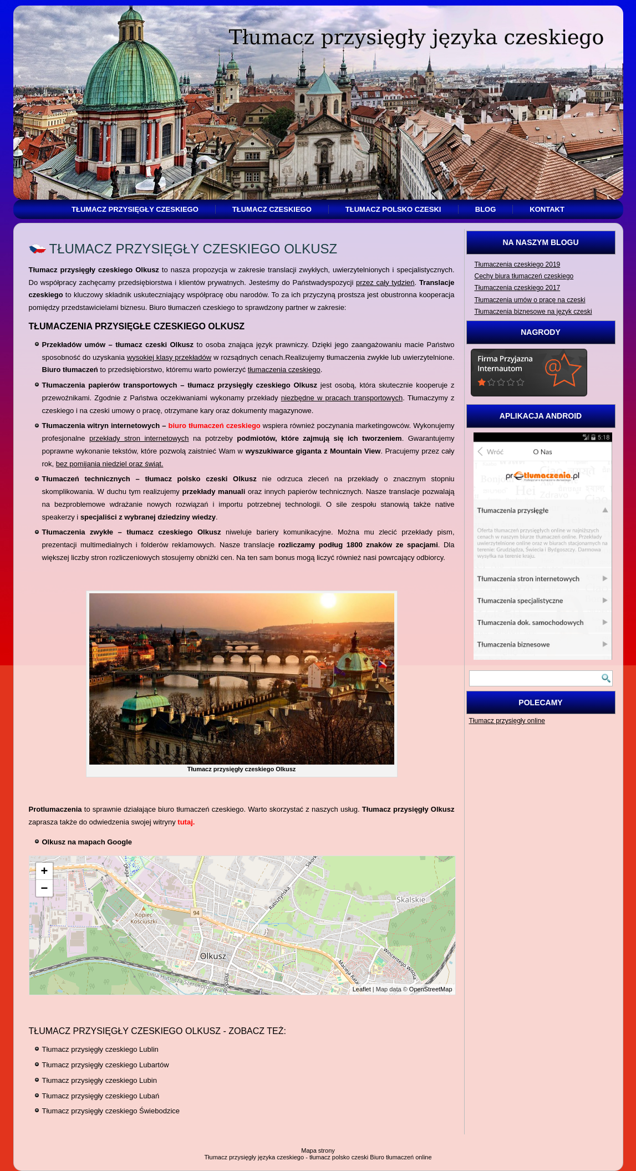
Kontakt (547, 209)
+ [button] (44, 871)
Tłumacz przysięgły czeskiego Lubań (101, 1096)
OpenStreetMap (430, 989)
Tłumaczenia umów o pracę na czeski (530, 300)
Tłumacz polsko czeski (393, 209)
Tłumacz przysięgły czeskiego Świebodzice (111, 1111)
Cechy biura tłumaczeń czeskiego (524, 276)
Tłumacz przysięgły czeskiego (135, 209)
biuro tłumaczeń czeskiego (214, 425)
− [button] (44, 888)
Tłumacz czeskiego (272, 209)
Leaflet (362, 989)
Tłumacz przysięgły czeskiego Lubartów (105, 1065)
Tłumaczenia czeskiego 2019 (518, 264)
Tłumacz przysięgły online (507, 721)
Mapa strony (318, 1150)
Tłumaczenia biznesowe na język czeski (533, 311)
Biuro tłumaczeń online (400, 1157)
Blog (485, 209)
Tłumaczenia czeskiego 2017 (518, 288)
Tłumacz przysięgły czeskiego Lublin (100, 1049)
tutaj (184, 822)
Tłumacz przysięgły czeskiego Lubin (99, 1080)
